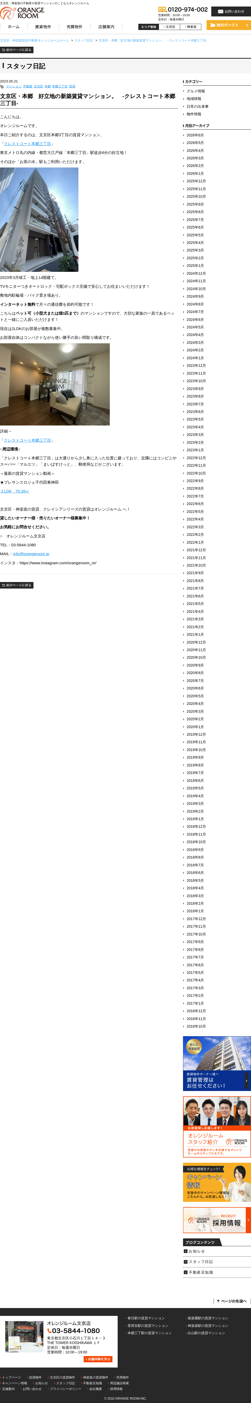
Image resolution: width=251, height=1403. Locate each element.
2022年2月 (195, 535)
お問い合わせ (32, 1389)
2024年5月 (195, 327)
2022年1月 (195, 542)
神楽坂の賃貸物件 (95, 1377)
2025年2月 (195, 258)
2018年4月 (195, 888)
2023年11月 (196, 373)
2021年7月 (195, 588)
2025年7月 (195, 220)
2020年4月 (195, 704)
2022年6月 (195, 504)
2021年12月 (196, 550)
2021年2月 (195, 627)
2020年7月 (195, 681)
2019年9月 (195, 757)
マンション (14, 86)
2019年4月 (195, 796)
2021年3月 (195, 619)
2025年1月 (195, 266)
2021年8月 (195, 581)
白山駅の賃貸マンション (206, 1333)
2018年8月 (195, 857)
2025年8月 (195, 212)
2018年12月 (196, 827)
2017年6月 (195, 965)
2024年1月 (195, 358)
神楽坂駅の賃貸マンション (208, 1326)
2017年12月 (196, 919)
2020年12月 (196, 642)
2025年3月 (195, 250)
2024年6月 (195, 320)
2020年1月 (195, 727)
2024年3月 (195, 343)
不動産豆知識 (201, 1272)
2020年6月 (195, 688)
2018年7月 (195, 865)
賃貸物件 (35, 1377)
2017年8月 (195, 950)
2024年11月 (196, 281)
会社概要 (95, 1389)
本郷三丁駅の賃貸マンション (150, 1333)
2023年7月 (195, 404)
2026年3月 (195, 158)
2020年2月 (195, 719)
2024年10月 (196, 289)
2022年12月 (196, 458)
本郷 (47, 86)
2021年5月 (195, 604)
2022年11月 (196, 465)
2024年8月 (195, 304)
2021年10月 (196, 565)
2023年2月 (195, 443)
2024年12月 (196, 273)
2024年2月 (195, 350)
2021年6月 (195, 596)
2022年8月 (195, 488)
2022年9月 (195, 481)
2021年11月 (196, 558)
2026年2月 (195, 166)
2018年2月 (195, 904)
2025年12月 (196, 181)
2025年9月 (195, 204)
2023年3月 (195, 435)
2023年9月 (195, 389)
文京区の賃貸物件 (62, 1377)
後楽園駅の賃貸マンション (208, 1318)
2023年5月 (195, 419)
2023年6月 (195, 412)
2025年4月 (195, 243)
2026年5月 (195, 143)
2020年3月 (195, 712)
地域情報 (194, 99)
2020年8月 (195, 673)
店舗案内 (8, 1389)
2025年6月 (195, 227)
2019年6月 (195, 781)
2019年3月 (195, 804)
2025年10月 (196, 197)
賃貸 (72, 86)
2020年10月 (196, 657)
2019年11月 (196, 742)
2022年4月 (195, 519)
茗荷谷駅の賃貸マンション (148, 1326)
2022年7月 (195, 496)
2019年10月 (196, 750)
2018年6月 (195, 873)
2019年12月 (196, 734)
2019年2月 (195, 811)
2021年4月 (195, 612)
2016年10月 (196, 1026)
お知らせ (197, 1251)
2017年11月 (196, 926)
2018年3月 (195, 896)
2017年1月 (195, 1003)
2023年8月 (195, 396)
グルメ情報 (196, 91)
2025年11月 (196, 189)
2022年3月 (195, 527)
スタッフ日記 (201, 1262)
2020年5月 (195, 696)
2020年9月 (195, 665)
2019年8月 (195, 765)
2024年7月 (195, 312)
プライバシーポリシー (65, 1389)
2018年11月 (196, 834)
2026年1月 (195, 174)
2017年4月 (195, 980)
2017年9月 (195, 942)
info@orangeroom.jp (31, 553)
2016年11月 (196, 1019)
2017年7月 (195, 957)
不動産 (27, 86)
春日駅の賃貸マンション (146, 1318)
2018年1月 (195, 911)
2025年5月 (195, 235)
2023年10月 (196, 381)
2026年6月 (195, 135)
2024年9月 (195, 296)
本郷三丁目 (60, 86)
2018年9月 (195, 850)
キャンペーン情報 (14, 1383)
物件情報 (194, 114)
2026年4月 (195, 151)
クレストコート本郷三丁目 (27, 143)
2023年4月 (195, 427)
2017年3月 (195, 988)
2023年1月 (195, 450)
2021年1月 (195, 635)
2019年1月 (195, 819)
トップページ (11, 1377)
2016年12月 (196, 1011)
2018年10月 (196, 842)
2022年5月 (195, 512)
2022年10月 (196, 473)
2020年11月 (196, 650)
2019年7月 (195, 773)
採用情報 (116, 1389)
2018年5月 (195, 881)
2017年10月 (196, 934)
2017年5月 (195, 973)
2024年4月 (195, 335)
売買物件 (122, 1377)
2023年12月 (196, 366)
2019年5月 (195, 788)
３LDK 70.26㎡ (14, 491)
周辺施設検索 (119, 1383)
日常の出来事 (198, 107)
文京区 (38, 86)
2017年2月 (195, 996)
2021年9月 (195, 573)
